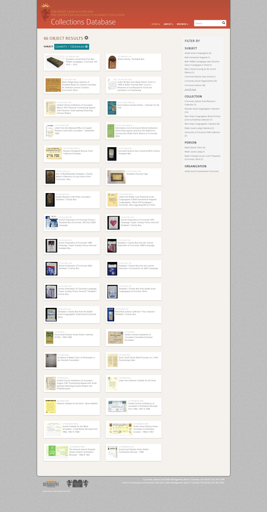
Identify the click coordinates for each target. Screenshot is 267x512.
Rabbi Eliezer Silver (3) (195, 147)
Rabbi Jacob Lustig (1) (195, 152)
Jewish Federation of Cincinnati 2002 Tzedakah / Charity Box (75, 267)
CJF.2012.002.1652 (125, 79)
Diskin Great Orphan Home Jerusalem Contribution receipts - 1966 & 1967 (145, 429)
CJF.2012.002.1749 (64, 102)
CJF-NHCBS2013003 (136, 401)
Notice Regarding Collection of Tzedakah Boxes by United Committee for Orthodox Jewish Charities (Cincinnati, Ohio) (79, 86)
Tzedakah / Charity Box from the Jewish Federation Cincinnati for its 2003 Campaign (138, 267)
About (168, 24)
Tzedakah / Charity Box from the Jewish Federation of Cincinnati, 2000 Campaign (136, 244)
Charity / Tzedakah (72, 46)
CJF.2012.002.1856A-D (123, 125)
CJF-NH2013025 (63, 401)
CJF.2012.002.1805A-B (125, 102)
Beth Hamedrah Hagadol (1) (197, 57)
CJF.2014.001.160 (64, 286)
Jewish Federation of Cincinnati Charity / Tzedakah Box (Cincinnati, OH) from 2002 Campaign (77, 223)
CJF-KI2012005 (63, 355)
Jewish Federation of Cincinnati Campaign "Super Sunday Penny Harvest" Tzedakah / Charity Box (77, 291)
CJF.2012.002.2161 (63, 194)
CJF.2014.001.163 (121, 309)
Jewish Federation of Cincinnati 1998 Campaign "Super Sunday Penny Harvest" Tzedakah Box (77, 246)
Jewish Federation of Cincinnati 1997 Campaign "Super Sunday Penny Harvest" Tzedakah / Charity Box (140, 223)
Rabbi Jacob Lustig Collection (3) (199, 128)
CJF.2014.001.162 (64, 309)
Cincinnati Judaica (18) (195, 85)
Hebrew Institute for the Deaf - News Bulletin (77, 403)
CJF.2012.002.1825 (62, 125)
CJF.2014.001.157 (124, 240)
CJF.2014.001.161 (125, 286)
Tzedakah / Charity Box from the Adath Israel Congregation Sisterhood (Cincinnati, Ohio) (77, 314)
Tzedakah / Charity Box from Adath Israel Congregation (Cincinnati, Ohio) (137, 290)
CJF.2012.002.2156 (124, 148)
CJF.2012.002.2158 (133, 171)
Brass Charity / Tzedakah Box (131, 59)
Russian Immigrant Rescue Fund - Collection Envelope (78, 152)
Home (155, 24)
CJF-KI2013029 (124, 355)
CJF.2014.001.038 (65, 217)
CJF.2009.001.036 (72, 57)
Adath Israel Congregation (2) (198, 53)
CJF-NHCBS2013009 (76, 447)
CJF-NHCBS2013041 (126, 447)
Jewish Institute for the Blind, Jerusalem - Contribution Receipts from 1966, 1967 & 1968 (80, 429)
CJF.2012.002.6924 (126, 194)
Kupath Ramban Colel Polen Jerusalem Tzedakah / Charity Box (73, 198)
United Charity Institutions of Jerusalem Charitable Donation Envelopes (139, 337)
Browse (182, 24)
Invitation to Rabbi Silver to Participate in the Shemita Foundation (76, 358)
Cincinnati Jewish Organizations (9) (201, 81)
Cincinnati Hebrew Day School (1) (200, 76)
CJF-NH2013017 (125, 378)
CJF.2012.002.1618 (69, 79)
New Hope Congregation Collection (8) (202, 124)
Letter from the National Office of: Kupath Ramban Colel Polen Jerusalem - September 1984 (74, 131)
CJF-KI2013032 (62, 378)
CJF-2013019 (59, 332)
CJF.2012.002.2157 (63, 171)
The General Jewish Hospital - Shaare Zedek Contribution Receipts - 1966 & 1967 (82, 452)
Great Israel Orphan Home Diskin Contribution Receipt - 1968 (134, 450)
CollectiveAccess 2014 (61, 491)
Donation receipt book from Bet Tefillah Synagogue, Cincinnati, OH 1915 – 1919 (81, 62)
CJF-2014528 (130, 332)
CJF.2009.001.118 (124, 57)
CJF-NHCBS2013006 (70, 424)
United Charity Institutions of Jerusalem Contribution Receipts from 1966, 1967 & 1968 (143, 406)
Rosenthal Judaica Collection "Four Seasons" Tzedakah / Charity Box (135, 313)
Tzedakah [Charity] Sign (137, 174)
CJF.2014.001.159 (124, 263)
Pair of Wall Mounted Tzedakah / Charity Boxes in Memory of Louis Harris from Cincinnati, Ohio (74, 177)
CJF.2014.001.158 (65, 263)
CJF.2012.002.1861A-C (71, 148)
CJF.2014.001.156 (64, 240)
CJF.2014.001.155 (127, 217)
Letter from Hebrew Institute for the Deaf (137, 380)
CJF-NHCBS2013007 (141, 424)
